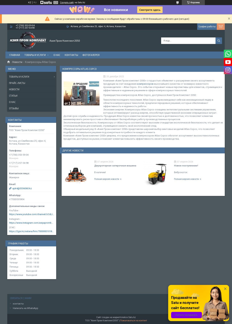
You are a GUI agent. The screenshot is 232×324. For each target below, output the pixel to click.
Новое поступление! (186, 165)
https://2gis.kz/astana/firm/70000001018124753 (31, 231)
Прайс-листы (17, 83)
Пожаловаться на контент (133, 320)
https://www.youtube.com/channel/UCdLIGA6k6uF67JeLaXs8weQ (31, 214)
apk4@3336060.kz (22, 188)
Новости (17, 62)
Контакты (71, 54)
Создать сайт (67, 2)
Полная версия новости (106, 179)
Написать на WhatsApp (25, 308)
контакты (18, 303)
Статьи (13, 95)
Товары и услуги (35, 54)
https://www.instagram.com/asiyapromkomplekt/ (31, 222)
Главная (14, 54)
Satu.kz (132, 317)
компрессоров (145, 83)
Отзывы (14, 108)
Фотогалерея (91, 54)
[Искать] (219, 40)
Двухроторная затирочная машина (115, 165)
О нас (56, 54)
